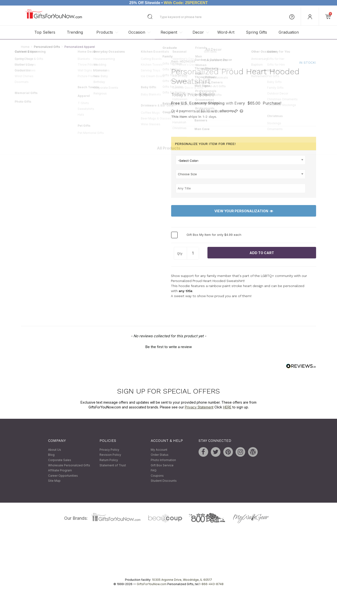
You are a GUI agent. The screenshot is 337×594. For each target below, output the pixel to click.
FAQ (153, 470)
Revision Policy (110, 455)
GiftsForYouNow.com (152, 584)
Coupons (157, 475)
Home (25, 47)
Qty (179, 254)
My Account (159, 449)
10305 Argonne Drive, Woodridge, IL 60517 (182, 579)
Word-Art (225, 32)
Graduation (289, 32)
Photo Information (163, 460)
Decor (198, 32)
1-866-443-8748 (211, 584)
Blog (51, 455)
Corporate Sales (59, 460)
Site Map (54, 481)
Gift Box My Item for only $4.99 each (214, 235)
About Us (54, 449)
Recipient (169, 32)
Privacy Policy (109, 449)
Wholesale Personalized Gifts (69, 465)
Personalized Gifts (47, 47)
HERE (227, 407)
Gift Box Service (162, 465)
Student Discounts (164, 481)
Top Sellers (44, 32)
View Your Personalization (243, 211)
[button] (168, 346)
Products (104, 32)
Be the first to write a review (168, 346)
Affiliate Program (60, 470)
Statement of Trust (113, 465)
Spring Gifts (256, 32)
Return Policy (109, 460)
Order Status (159, 455)
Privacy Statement (199, 407)
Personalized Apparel (79, 47)
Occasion (136, 32)
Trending (75, 32)
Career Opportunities (63, 475)
